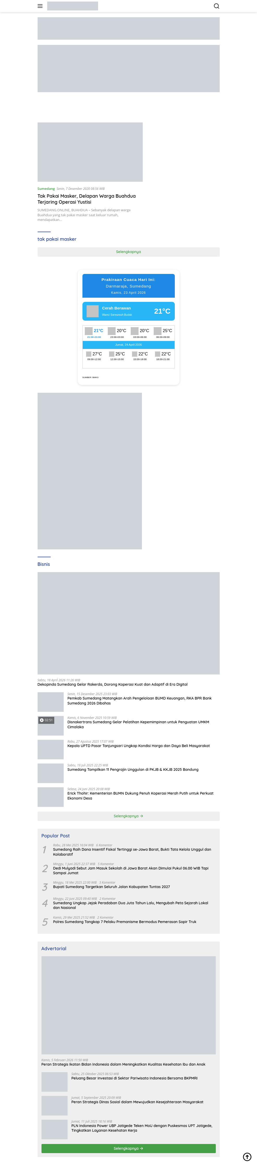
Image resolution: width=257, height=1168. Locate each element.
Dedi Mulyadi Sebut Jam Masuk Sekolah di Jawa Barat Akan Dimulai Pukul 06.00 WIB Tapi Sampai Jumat (130, 870)
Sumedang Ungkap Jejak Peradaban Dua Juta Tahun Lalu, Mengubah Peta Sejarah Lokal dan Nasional (130, 905)
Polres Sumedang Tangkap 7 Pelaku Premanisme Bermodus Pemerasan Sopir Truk (124, 921)
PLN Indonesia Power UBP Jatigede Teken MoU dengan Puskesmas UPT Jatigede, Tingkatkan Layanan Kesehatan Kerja (141, 1128)
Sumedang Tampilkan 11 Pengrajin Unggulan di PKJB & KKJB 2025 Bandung (133, 769)
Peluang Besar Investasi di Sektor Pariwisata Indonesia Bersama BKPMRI (134, 1078)
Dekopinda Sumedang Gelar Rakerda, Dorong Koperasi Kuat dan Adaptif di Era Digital (113, 684)
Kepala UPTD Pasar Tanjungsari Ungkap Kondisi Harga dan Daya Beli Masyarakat (139, 745)
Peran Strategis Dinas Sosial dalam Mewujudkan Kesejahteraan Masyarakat (137, 1102)
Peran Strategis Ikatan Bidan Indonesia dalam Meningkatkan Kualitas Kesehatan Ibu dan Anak (123, 1064)
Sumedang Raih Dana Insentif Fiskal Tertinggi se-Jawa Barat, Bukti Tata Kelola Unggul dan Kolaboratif (132, 851)
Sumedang (46, 188)
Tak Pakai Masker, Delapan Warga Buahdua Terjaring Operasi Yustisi (87, 199)
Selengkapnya (128, 251)
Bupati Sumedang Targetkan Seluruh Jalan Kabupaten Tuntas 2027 (111, 886)
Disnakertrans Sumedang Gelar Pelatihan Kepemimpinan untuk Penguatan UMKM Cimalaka (138, 724)
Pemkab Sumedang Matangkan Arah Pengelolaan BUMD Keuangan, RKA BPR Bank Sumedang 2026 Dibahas (140, 700)
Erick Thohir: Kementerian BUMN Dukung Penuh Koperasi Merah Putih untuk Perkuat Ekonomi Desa (141, 795)
